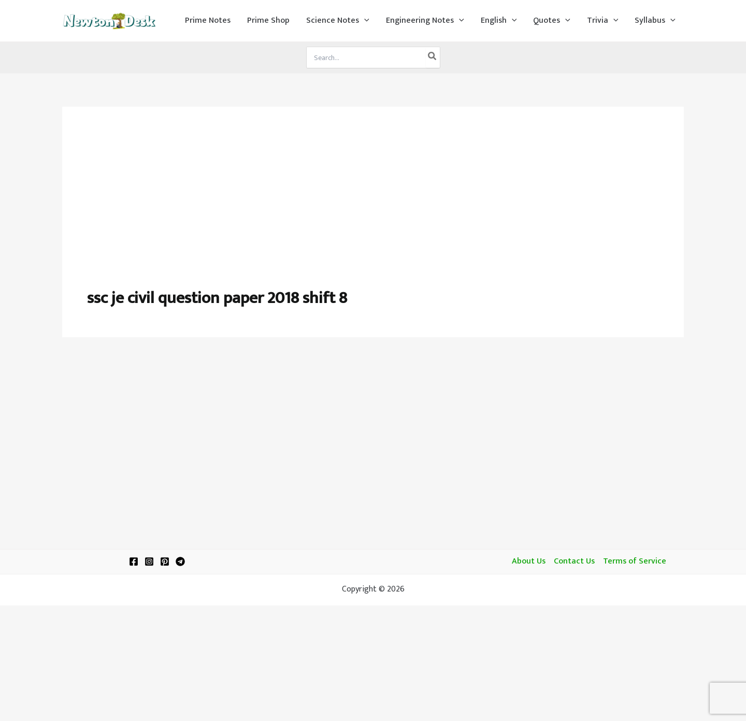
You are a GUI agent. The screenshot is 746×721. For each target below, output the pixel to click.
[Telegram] (180, 561)
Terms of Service (634, 561)
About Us (529, 561)
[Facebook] (133, 561)
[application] (364, 20)
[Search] (432, 57)
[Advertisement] (373, 209)
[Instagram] (149, 561)
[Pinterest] (164, 561)
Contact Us (574, 561)
